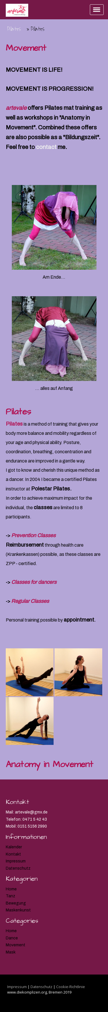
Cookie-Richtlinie (70, 986)
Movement (15, 945)
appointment (79, 620)
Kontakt (13, 854)
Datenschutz (18, 868)
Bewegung (16, 903)
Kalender (14, 847)
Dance (12, 938)
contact (46, 147)
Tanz (10, 896)
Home (11, 889)
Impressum (16, 861)
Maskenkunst (18, 910)
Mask (11, 952)
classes (43, 507)
